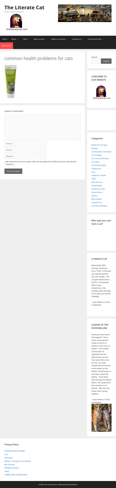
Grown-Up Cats (98, 189)
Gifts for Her (97, 182)
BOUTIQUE (6, 46)
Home (4, 39)
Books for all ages (99, 145)
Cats (93, 172)
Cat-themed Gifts (97, 39)
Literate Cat (79, 39)
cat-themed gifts (99, 165)
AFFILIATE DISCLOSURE (14, 451)
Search (95, 57)
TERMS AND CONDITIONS (15, 474)
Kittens (95, 195)
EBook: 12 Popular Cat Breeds (17, 461)
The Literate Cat (24, 7)
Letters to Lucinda (60, 39)
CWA (27, 39)
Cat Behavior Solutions (102, 151)
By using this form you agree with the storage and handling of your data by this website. (41, 163)
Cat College (97, 155)
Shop (6, 471)
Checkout (8, 457)
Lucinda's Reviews (99, 205)
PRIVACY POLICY (11, 468)
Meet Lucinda (41, 39)
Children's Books (99, 175)
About (16, 39)
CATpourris (96, 168)
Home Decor (97, 192)
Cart (6, 454)
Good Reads (97, 185)
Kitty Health (97, 199)
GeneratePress (72, 484)
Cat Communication (100, 158)
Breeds (95, 148)
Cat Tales (95, 162)
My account (9, 464)
